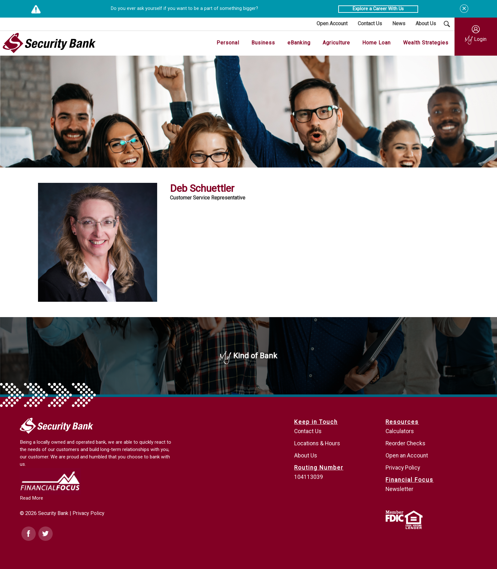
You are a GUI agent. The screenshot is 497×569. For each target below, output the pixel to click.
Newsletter (399, 489)
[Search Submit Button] (447, 24)
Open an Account (407, 455)
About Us (305, 455)
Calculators (400, 431)
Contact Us (308, 431)
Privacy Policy (88, 513)
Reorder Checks (405, 443)
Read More (31, 498)
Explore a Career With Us (378, 9)
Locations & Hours (317, 443)
